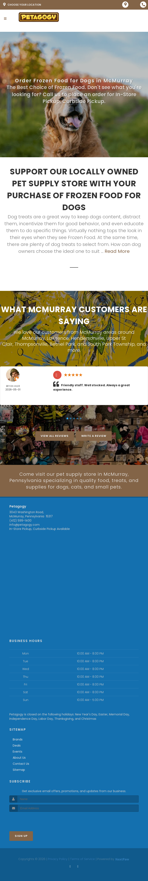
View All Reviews (55, 436)
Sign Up (21, 836)
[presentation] (31, 819)
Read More (117, 251)
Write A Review (93, 436)
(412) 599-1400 (20, 520)
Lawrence (58, 338)
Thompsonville (31, 344)
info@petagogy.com (24, 525)
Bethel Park (62, 344)
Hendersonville (87, 338)
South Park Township (111, 344)
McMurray (33, 338)
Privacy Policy (58, 859)
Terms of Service (82, 859)
